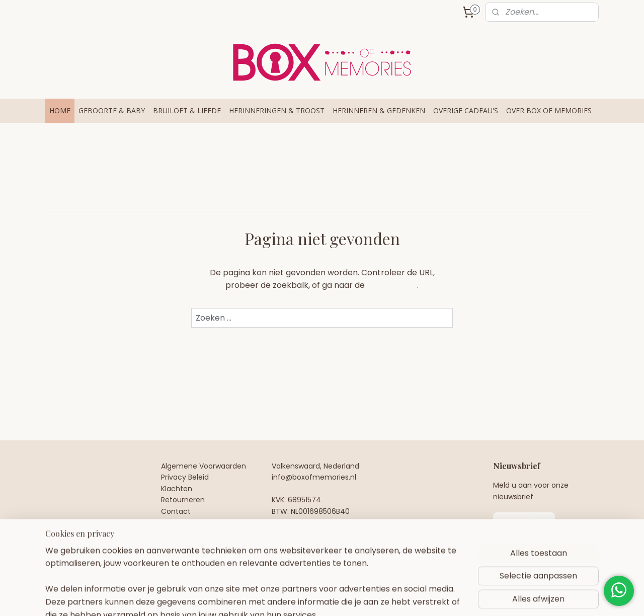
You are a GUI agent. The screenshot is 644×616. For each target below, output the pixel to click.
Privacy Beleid (185, 477)
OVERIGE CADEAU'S (465, 110)
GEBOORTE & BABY (111, 110)
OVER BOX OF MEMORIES (549, 110)
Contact (176, 511)
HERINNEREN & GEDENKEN (379, 110)
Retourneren (183, 500)
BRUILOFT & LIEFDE (187, 110)
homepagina (392, 285)
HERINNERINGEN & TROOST (277, 110)
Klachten (176, 489)
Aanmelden (524, 522)
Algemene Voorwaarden (203, 466)
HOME (59, 110)
